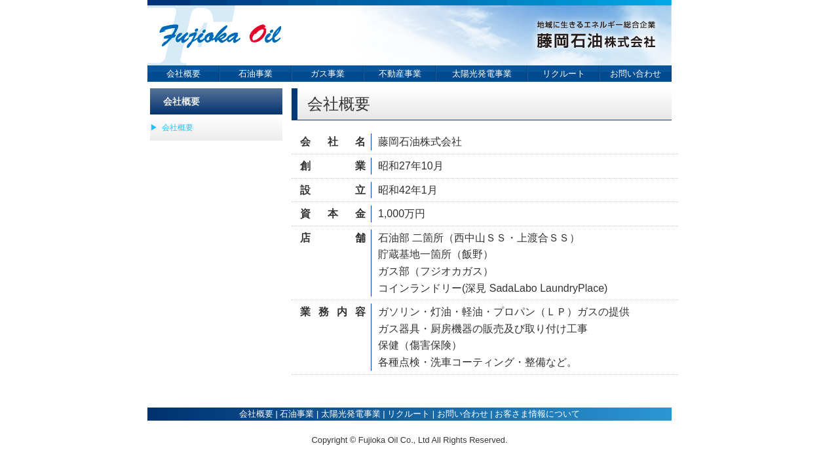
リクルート (564, 73)
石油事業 (255, 73)
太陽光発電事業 (482, 73)
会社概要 (183, 73)
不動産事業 (400, 73)
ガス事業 (328, 73)
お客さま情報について (537, 414)
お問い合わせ (635, 73)
